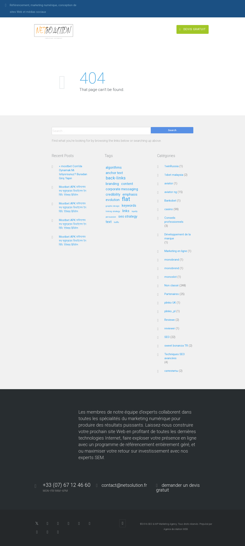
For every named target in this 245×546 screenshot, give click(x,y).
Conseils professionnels (173, 220)
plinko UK (170, 302)
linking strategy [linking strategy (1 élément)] (113, 211)
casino (168, 209)
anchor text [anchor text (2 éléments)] (114, 173)
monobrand (171, 259)
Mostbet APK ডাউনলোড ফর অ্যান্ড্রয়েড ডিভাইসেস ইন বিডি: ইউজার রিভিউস (72, 191)
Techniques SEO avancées (174, 356)
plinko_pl (170, 311)
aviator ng (170, 192)
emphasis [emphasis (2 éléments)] (129, 194)
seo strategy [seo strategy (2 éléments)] (127, 216)
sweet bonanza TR (176, 345)
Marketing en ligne (175, 251)
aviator (168, 183)
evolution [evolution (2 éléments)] (113, 200)
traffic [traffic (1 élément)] (116, 222)
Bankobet (170, 200)
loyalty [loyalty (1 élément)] (134, 211)
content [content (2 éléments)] (127, 184)
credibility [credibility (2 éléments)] (113, 194)
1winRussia (171, 166)
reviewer (169, 328)
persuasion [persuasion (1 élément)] (111, 217)
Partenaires (171, 294)
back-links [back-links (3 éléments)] (116, 178)
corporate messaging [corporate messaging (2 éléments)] (122, 189)
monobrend (171, 268)
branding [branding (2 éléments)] (112, 184)
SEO (167, 337)
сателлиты (171, 371)
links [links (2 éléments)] (125, 211)
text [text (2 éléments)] (109, 222)
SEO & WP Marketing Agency (162, 524)
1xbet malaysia (173, 175)
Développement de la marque (177, 236)
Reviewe (169, 320)
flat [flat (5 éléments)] (126, 199)
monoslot (170, 277)
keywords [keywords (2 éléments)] (129, 205)
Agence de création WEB (176, 529)
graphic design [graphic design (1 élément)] (112, 206)
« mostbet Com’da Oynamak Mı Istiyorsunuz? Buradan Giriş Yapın (73, 172)
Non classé (171, 285)
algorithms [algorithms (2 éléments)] (114, 167)
